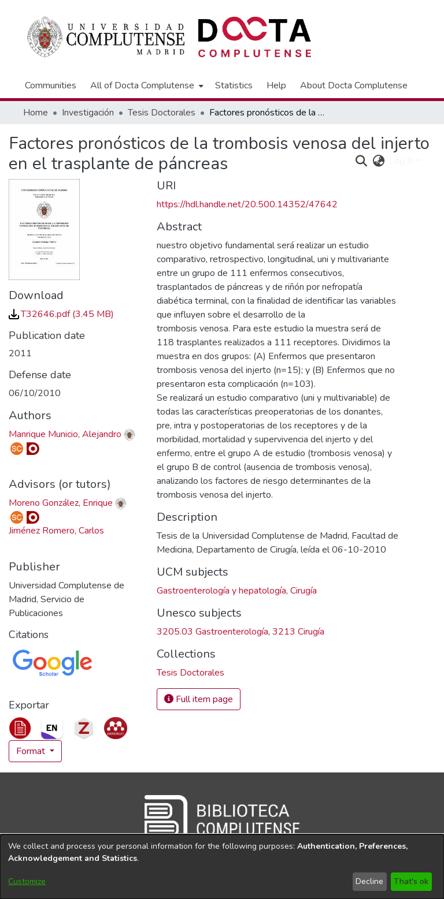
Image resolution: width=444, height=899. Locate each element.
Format (31, 751)
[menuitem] (146, 85)
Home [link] (35, 112)
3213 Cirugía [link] (298, 631)
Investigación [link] (88, 112)
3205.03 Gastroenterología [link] (212, 631)
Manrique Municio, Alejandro (65, 434)
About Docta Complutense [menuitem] (354, 85)
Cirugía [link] (303, 590)
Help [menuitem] (276, 85)
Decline (369, 881)
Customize (27, 881)
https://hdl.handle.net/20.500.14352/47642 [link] (247, 204)
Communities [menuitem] (50, 85)
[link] (61, 314)
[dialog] (222, 866)
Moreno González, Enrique (61, 503)
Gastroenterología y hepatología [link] (221, 590)
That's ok (411, 881)
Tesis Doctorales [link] (161, 112)
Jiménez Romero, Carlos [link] (56, 530)
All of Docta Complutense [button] (142, 85)
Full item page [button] (198, 699)
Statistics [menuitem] (234, 85)
